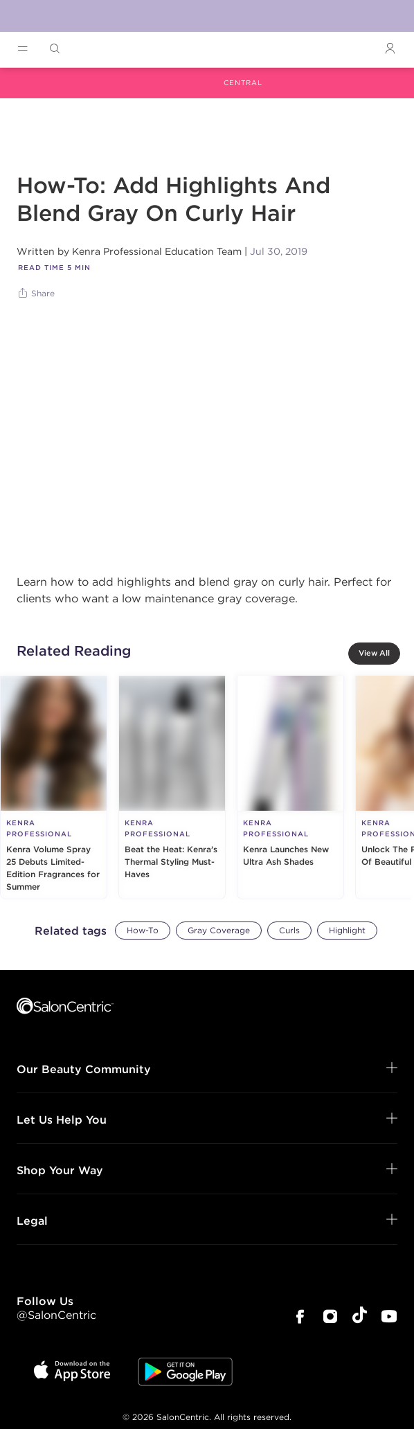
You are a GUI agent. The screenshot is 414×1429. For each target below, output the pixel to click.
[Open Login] (389, 49)
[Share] (37, 293)
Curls (289, 930)
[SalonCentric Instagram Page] (330, 1318)
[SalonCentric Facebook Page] (299, 1318)
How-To (143, 930)
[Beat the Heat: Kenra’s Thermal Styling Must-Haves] (172, 787)
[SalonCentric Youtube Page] (389, 1318)
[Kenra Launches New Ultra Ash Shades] (290, 787)
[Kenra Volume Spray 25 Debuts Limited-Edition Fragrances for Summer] (54, 787)
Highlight (347, 930)
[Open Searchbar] (54, 49)
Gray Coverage (219, 930)
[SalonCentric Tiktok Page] (359, 1317)
